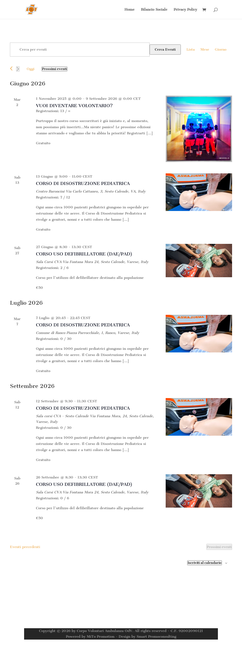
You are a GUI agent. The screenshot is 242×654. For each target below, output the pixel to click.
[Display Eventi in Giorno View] (220, 49)
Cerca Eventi (165, 50)
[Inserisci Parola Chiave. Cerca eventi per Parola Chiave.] (80, 50)
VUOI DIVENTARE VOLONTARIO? (74, 105)
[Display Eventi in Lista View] (190, 49)
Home (129, 10)
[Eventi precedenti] (11, 68)
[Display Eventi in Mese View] (204, 49)
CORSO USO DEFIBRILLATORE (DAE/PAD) (84, 254)
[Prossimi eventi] (18, 69)
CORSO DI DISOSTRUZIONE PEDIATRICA (83, 183)
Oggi (31, 69)
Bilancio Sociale (154, 10)
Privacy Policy (185, 10)
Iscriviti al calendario (204, 563)
